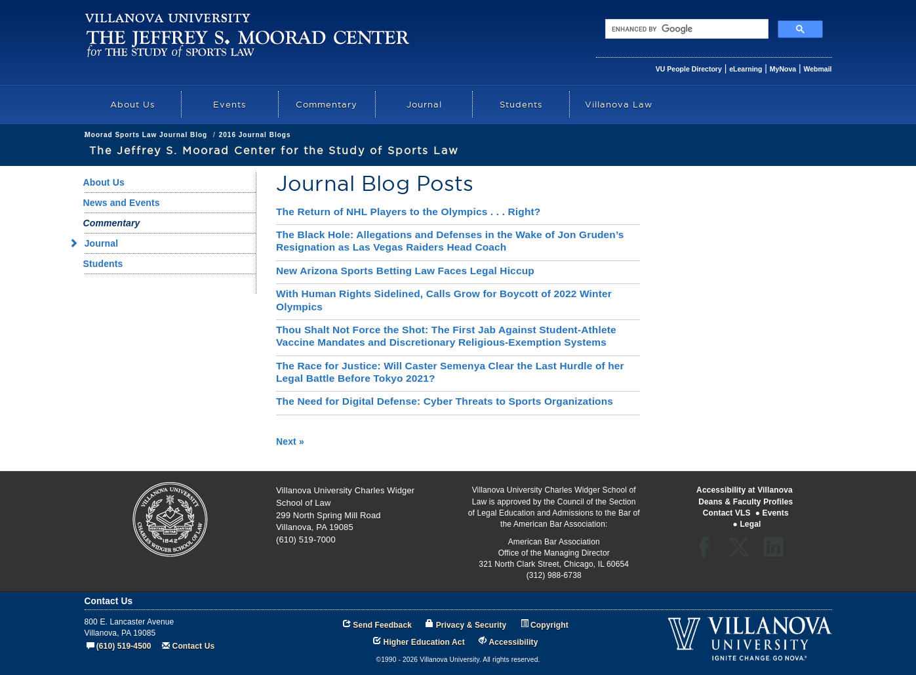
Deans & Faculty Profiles (745, 501)
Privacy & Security (471, 625)
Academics (128, 134)
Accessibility (513, 642)
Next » (290, 441)
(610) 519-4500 (123, 646)
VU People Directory (689, 69)
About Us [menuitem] (132, 104)
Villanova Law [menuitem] (618, 104)
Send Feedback (382, 625)
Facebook (708, 551)
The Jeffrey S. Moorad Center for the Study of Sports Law (268, 134)
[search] (685, 29)
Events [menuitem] (229, 104)
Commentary (410, 134)
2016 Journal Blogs (615, 134)
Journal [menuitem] (424, 104)
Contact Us (193, 646)
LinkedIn (778, 551)
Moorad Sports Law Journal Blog (506, 134)
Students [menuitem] (521, 104)
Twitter (743, 551)
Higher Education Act (424, 642)
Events (776, 513)
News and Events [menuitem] (121, 202)
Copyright (549, 625)
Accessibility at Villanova (744, 490)
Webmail (818, 69)
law (91, 134)
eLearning (745, 69)
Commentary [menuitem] (326, 104)
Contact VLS (727, 513)
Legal (750, 524)
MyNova (783, 69)
